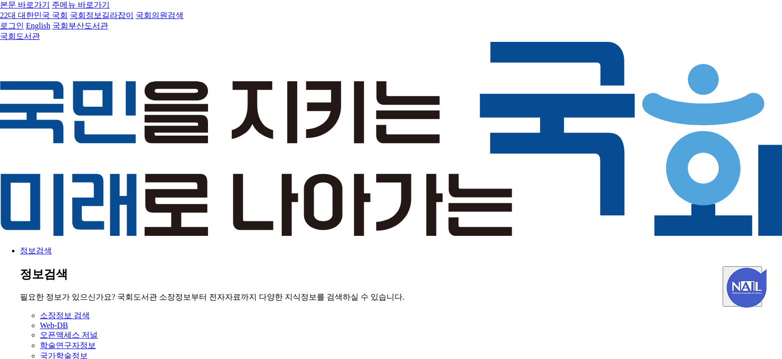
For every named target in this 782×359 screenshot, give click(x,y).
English (38, 25)
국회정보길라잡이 (102, 15)
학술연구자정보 (68, 345)
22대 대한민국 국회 (34, 15)
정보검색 (36, 250)
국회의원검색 (160, 15)
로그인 (12, 25)
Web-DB (54, 325)
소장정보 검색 (65, 315)
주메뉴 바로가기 (81, 4)
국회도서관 (20, 36)
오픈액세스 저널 (69, 335)
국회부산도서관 (80, 25)
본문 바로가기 (25, 4)
